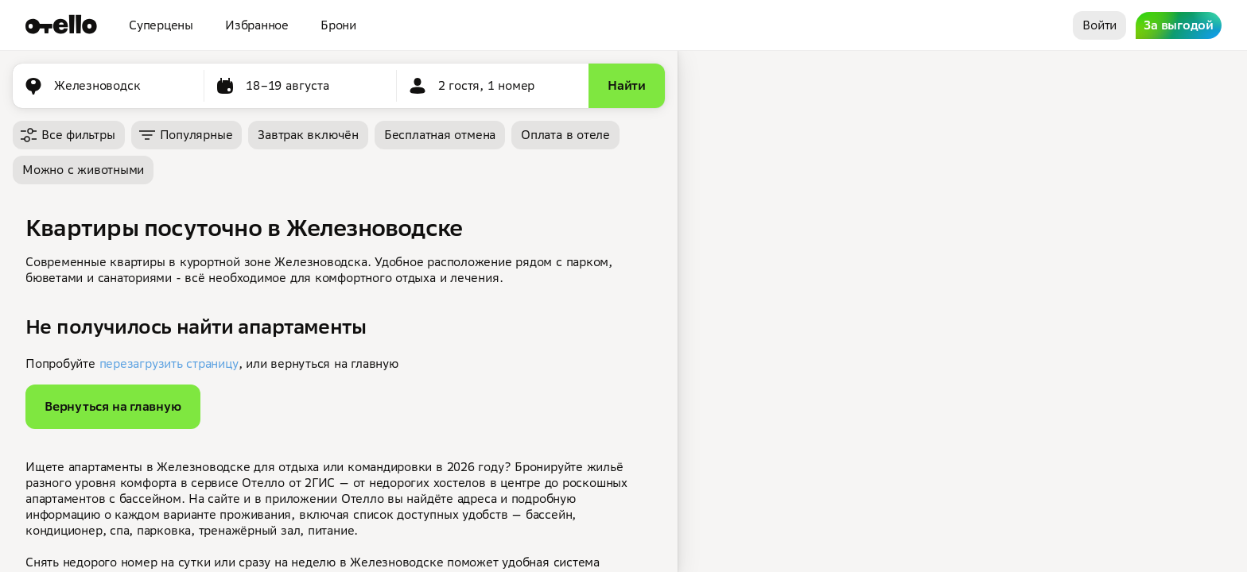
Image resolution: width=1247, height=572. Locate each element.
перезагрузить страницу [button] (169, 363)
